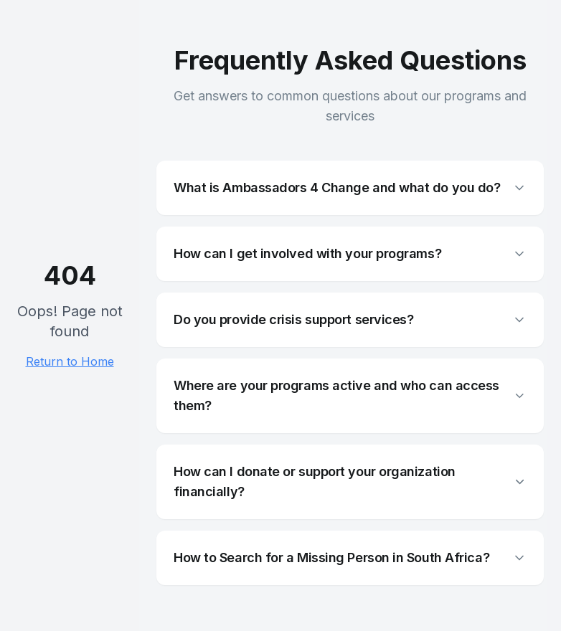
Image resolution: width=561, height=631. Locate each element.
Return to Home (70, 361)
